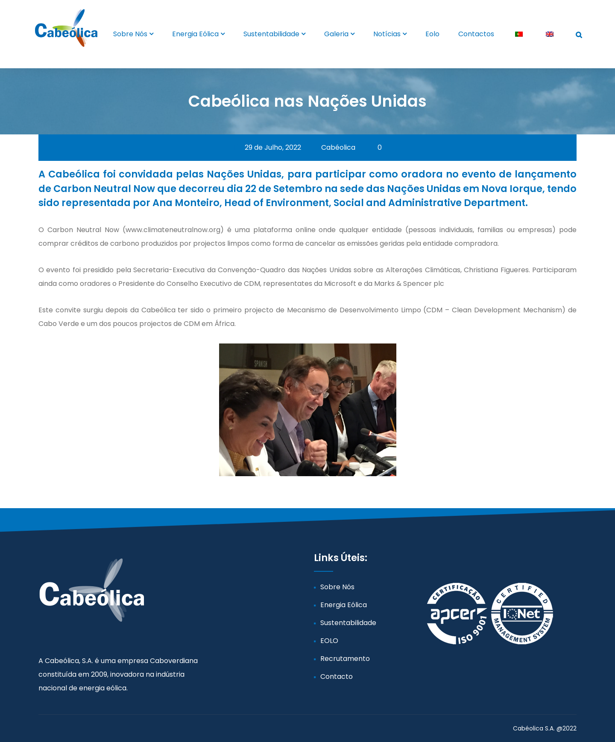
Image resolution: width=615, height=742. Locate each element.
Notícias (387, 34)
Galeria (336, 34)
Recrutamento (345, 658)
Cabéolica (333, 147)
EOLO (329, 641)
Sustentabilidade (271, 34)
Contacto (336, 676)
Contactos (476, 34)
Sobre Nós (130, 34)
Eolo (432, 34)
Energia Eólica (195, 34)
